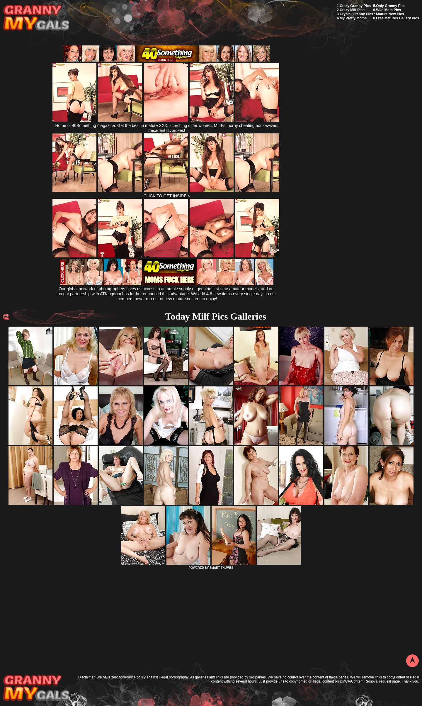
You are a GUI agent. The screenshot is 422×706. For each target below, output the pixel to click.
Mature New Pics (390, 14)
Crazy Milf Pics (352, 10)
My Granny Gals (36, 18)
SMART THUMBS (221, 567)
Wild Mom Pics (388, 10)
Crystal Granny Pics (356, 14)
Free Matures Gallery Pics (397, 18)
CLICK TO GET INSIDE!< (166, 196)
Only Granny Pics (390, 6)
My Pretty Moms (353, 18)
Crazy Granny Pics (355, 6)
